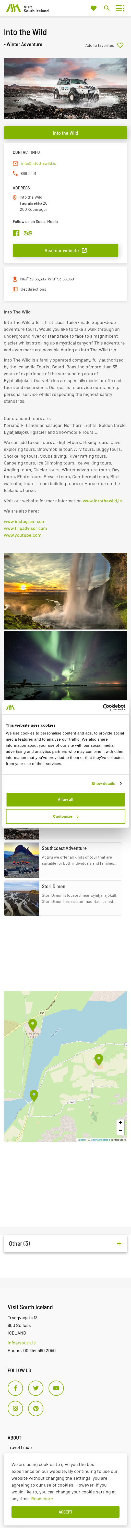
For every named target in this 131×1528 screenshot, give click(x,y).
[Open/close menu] (118, 8)
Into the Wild (65, 133)
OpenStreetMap (100, 1139)
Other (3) (19, 1243)
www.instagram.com (24, 521)
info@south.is (22, 1342)
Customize (65, 816)
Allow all (65, 799)
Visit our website (62, 250)
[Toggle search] (106, 8)
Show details (103, 783)
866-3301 (28, 173)
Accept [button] (66, 1511)
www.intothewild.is (102, 500)
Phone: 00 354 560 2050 (32, 1350)
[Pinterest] (35, 1408)
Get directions (33, 289)
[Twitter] (35, 1388)
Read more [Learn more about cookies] (42, 1498)
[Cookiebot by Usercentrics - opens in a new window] (102, 707)
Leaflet (82, 1139)
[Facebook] (15, 1388)
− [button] (120, 1131)
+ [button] (120, 1123)
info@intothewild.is (38, 163)
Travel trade (20, 1447)
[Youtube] (56, 1388)
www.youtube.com (22, 535)
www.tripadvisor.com (25, 528)
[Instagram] (15, 1408)
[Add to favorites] (106, 45)
